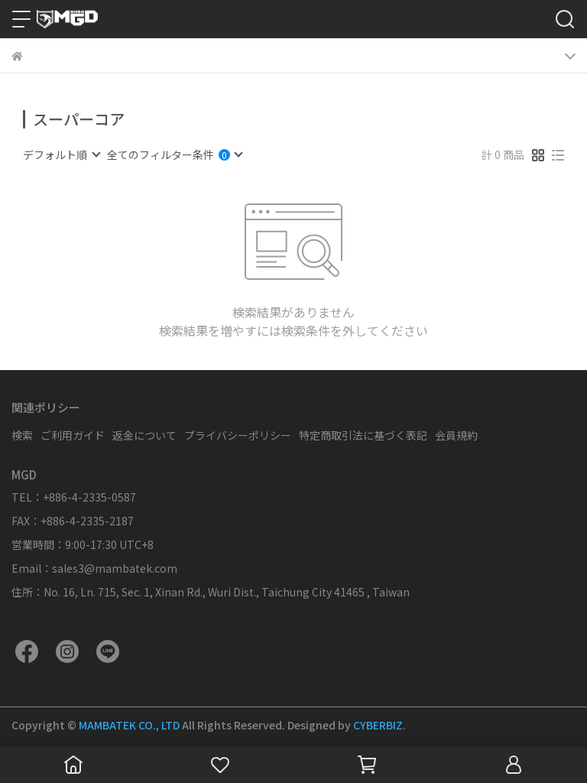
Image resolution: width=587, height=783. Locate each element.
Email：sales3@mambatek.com (94, 568)
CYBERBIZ (378, 725)
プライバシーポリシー (237, 435)
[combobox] (61, 154)
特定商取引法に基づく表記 (363, 435)
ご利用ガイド (73, 435)
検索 (22, 435)
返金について (144, 435)
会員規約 (456, 435)
